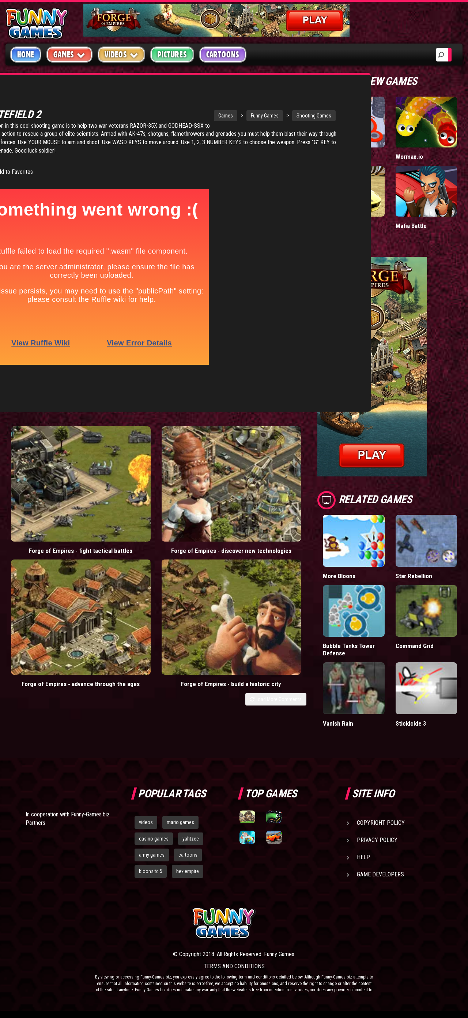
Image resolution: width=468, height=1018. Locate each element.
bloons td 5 (150, 871)
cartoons (187, 855)
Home (25, 54)
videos (146, 822)
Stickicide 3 (411, 723)
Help (363, 857)
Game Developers (380, 874)
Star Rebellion (414, 576)
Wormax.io (409, 156)
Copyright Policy (381, 822)
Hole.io (332, 156)
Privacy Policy (377, 840)
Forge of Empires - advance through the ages (193, 484)
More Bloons (339, 576)
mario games (180, 822)
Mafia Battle (411, 225)
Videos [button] (122, 54)
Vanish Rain (338, 723)
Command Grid (415, 646)
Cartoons (222, 54)
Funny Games (200, 116)
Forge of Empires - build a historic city (268, 480)
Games (161, 116)
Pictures (172, 54)
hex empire (187, 871)
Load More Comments (276, 499)
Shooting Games (249, 116)
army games (152, 855)
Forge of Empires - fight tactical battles (43, 480)
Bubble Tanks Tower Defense (349, 649)
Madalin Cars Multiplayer (339, 229)
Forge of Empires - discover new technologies (118, 484)
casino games (154, 839)
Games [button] (69, 54)
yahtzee (190, 839)
